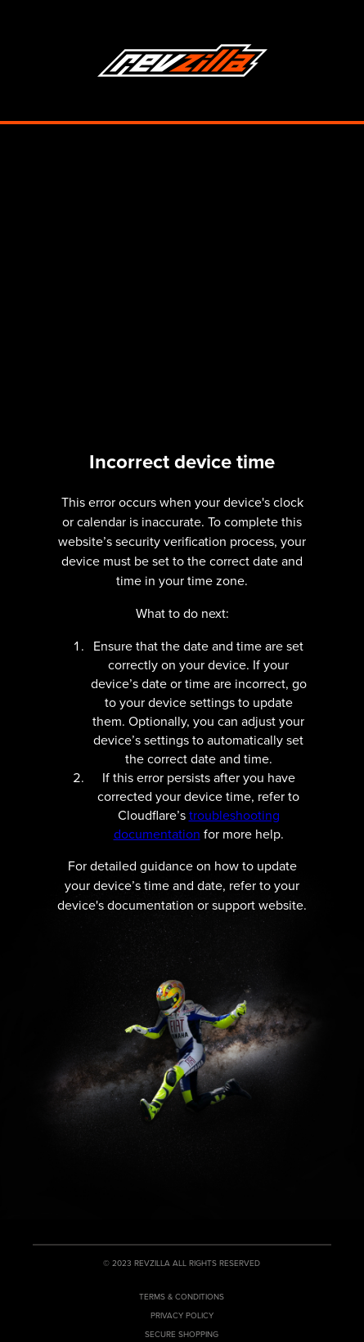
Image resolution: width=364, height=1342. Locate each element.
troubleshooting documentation (197, 824)
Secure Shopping (181, 1334)
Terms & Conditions (181, 1297)
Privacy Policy (182, 1315)
